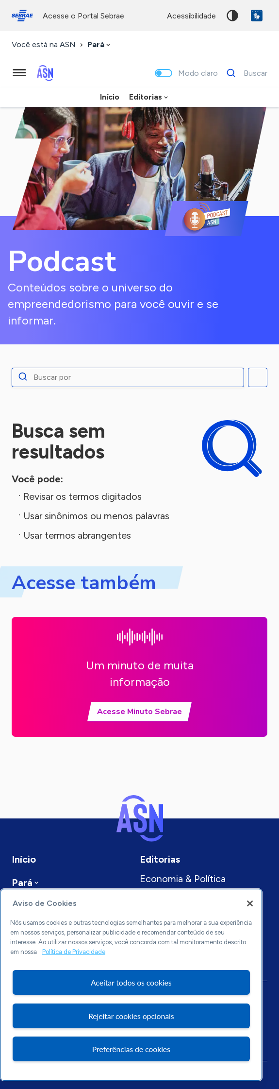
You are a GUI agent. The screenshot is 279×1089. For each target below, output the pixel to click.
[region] (131, 984)
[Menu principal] (19, 73)
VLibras (256, 15)
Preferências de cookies (131, 1049)
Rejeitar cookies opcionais (131, 1016)
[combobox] (99, 45)
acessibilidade (191, 15)
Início (109, 97)
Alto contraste (232, 15)
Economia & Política (183, 879)
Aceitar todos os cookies (131, 982)
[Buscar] (244, 73)
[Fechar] (250, 903)
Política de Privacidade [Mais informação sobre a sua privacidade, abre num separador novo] (73, 951)
